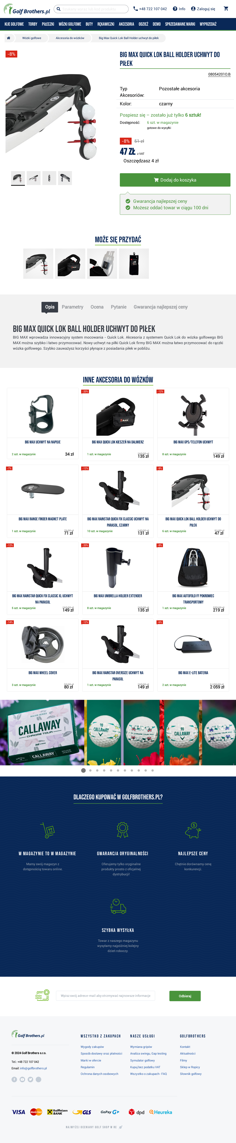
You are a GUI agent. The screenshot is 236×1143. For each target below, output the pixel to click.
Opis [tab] (49, 307)
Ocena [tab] (97, 307)
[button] (83, 770)
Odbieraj (185, 996)
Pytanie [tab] (118, 307)
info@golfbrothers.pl (33, 1068)
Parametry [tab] (72, 307)
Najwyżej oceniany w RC (91, 1127)
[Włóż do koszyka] (175, 180)
